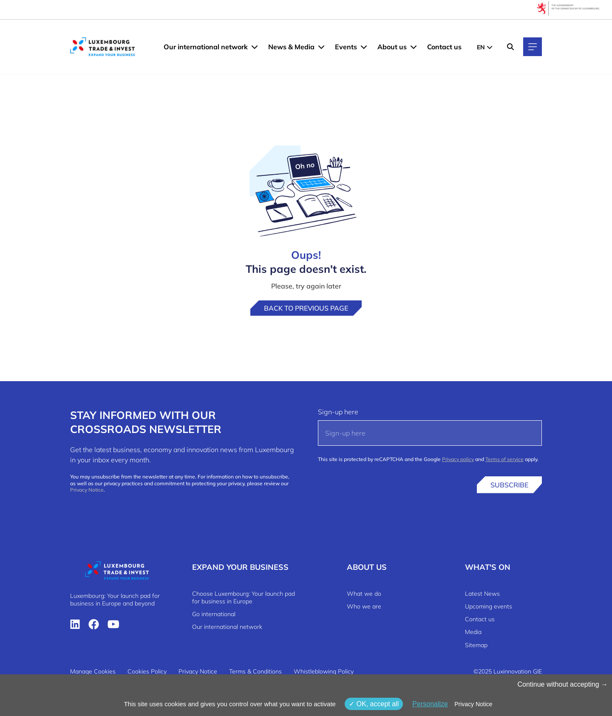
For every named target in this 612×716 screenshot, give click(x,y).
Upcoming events (488, 606)
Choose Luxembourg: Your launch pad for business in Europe (243, 597)
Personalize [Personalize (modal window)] (430, 704)
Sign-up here (338, 412)
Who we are (364, 606)
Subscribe (509, 485)
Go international (213, 614)
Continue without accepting (562, 684)
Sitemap (476, 645)
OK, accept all (374, 704)
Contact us (444, 46)
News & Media (291, 46)
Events (346, 46)
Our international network (206, 46)
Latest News (482, 593)
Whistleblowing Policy (324, 671)
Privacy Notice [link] (473, 704)
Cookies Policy (147, 671)
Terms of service (504, 459)
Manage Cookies (93, 671)
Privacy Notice (87, 490)
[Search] (510, 47)
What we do (364, 593)
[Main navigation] (532, 46)
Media (473, 632)
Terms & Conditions (255, 671)
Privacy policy (458, 459)
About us (392, 46)
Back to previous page (306, 308)
